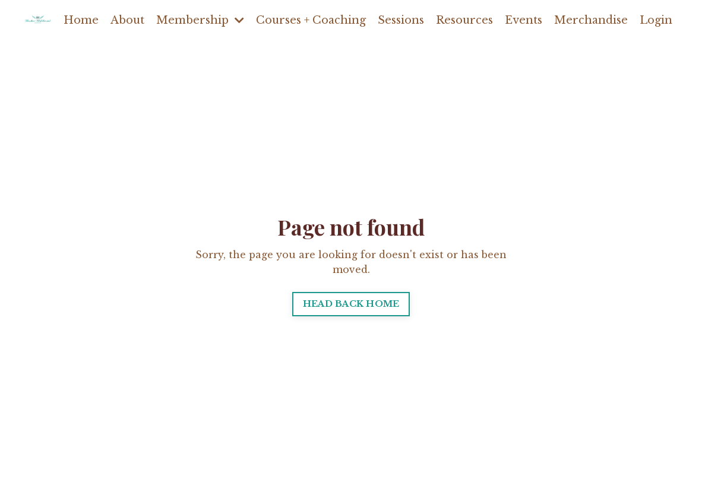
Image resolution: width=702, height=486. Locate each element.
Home (81, 20)
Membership (200, 20)
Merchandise (591, 20)
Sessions (401, 20)
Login (656, 20)
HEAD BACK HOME (351, 303)
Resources (464, 20)
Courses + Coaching (311, 20)
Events (523, 20)
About (127, 20)
